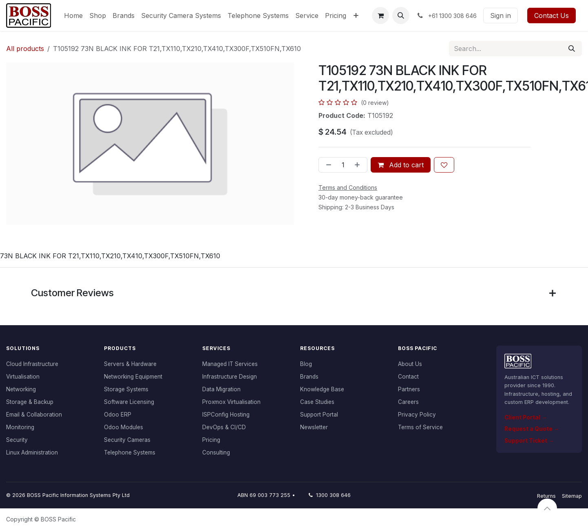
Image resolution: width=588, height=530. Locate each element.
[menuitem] (73, 15)
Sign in (500, 15)
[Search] (571, 48)
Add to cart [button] (401, 165)
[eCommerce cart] (380, 15)
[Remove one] (327, 164)
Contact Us (551, 15)
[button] (400, 15)
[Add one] (359, 164)
